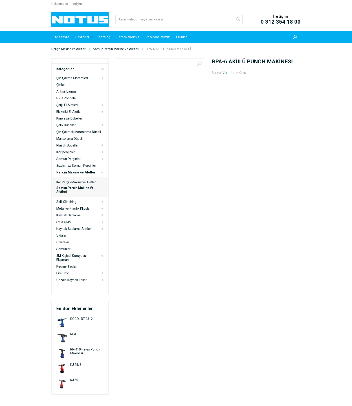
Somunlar (63, 249)
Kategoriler (80, 69)
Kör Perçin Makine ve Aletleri (76, 182)
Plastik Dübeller (67, 145)
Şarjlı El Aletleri (67, 105)
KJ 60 (74, 380)
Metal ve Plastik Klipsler (73, 208)
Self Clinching (66, 202)
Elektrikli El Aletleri (69, 112)
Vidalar (61, 235)
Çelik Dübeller (66, 125)
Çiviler (60, 85)
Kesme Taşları (66, 266)
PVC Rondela (66, 98)
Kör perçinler (65, 152)
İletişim (77, 3)
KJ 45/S (75, 364)
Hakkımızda (59, 3)
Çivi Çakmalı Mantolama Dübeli (78, 132)
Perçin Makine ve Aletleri (68, 49)
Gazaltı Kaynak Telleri (71, 280)
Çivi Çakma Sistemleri (72, 78)
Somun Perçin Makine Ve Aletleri (116, 49)
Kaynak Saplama (68, 215)
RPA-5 (74, 334)
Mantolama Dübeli (69, 139)
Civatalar (62, 242)
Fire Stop (63, 273)
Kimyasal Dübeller (69, 118)
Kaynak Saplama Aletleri (74, 229)
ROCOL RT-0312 (81, 319)
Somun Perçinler (68, 159)
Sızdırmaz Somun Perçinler (76, 166)
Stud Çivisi (63, 222)
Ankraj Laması (66, 91)
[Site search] (174, 19)
